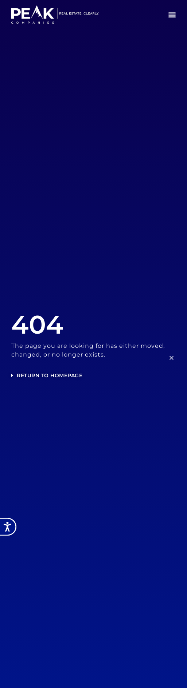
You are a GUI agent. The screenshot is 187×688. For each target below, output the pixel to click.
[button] (172, 15)
